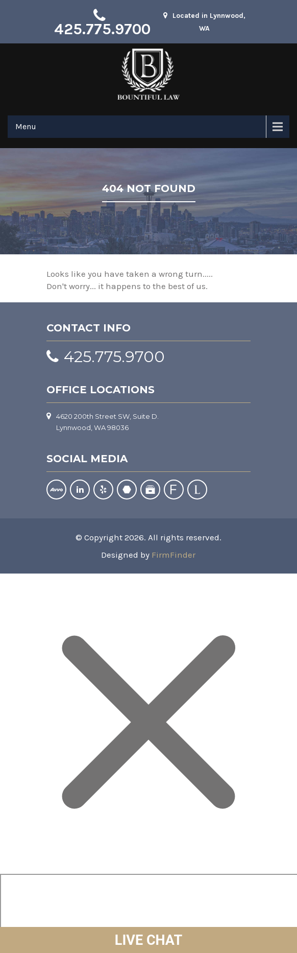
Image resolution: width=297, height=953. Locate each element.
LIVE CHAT (148, 940)
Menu (25, 126)
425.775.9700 (102, 29)
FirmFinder (173, 555)
